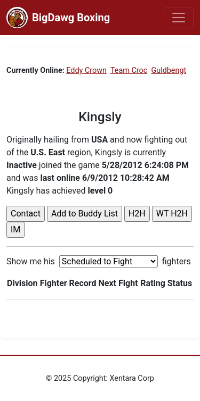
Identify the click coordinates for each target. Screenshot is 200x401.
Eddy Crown (86, 70)
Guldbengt (168, 70)
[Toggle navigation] (179, 17)
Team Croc (128, 70)
